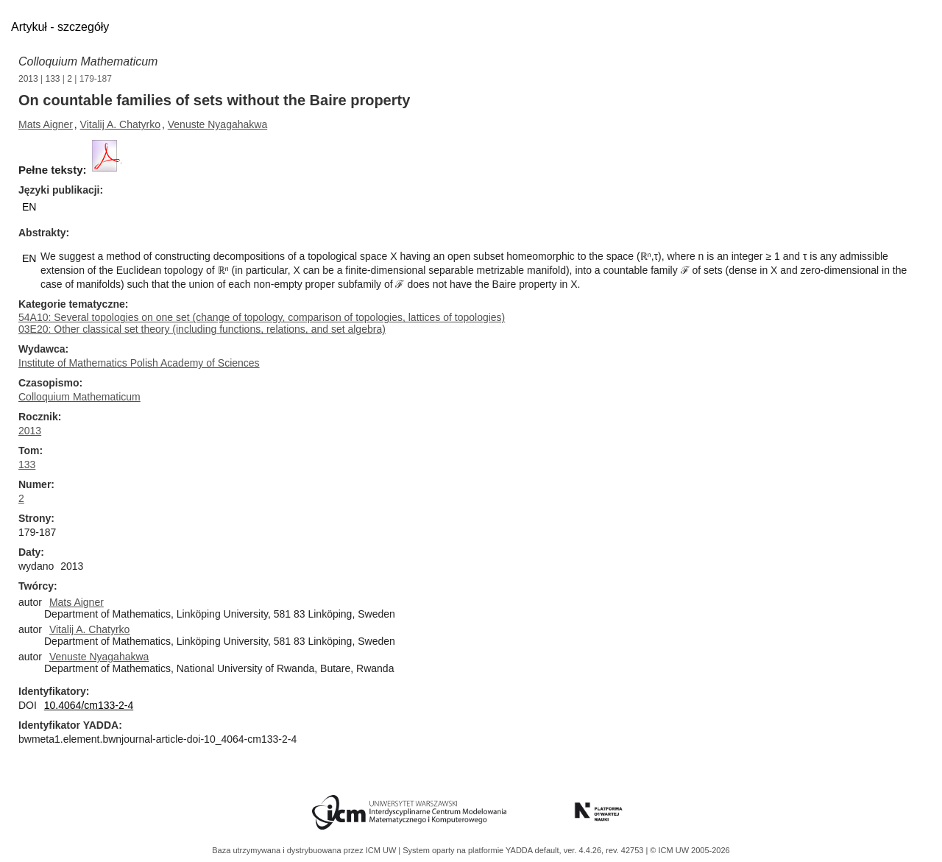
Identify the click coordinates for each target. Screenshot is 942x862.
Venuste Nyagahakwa (217, 124)
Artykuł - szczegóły (60, 27)
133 (53, 79)
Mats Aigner (45, 124)
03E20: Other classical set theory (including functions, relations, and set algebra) (202, 329)
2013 (28, 79)
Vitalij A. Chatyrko (120, 124)
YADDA (520, 850)
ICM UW (382, 850)
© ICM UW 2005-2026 (689, 850)
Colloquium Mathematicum (87, 61)
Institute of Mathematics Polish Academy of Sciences (139, 363)
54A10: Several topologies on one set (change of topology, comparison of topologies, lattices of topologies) (261, 317)
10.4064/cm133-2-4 (88, 705)
